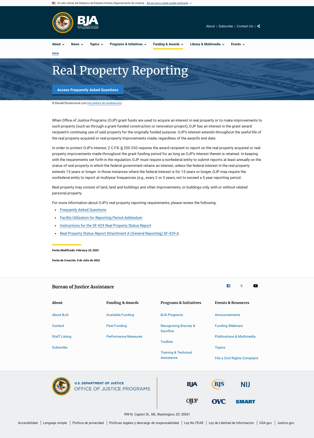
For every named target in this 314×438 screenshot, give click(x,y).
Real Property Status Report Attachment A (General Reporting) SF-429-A (119, 233)
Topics (220, 347)
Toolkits (167, 342)
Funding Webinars (229, 326)
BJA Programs (172, 315)
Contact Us (245, 26)
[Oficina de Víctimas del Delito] (219, 404)
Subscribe (226, 26)
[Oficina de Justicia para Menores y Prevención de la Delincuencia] (192, 405)
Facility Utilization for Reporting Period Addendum (101, 217)
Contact (58, 326)
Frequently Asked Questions (83, 210)
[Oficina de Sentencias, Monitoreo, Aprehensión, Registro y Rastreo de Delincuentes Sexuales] (245, 404)
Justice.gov (285, 423)
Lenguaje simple (55, 423)
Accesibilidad (28, 423)
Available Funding (120, 315)
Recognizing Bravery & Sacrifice (178, 328)
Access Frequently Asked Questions (87, 90)
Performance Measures (124, 336)
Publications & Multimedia (235, 336)
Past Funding (116, 326)
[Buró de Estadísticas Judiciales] (219, 390)
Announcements (227, 315)
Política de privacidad (88, 423)
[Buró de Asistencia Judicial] (192, 387)
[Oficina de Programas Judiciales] (63, 22)
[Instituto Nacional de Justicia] (245, 387)
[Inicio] (88, 22)
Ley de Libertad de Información (231, 423)
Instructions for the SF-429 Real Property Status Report (105, 225)
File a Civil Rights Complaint (236, 358)
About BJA (60, 315)
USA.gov (265, 423)
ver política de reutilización (104, 103)
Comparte (262, 29)
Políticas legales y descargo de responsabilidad (144, 423)
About (210, 26)
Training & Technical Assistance (176, 355)
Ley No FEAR (193, 423)
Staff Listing (61, 336)
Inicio (55, 53)
